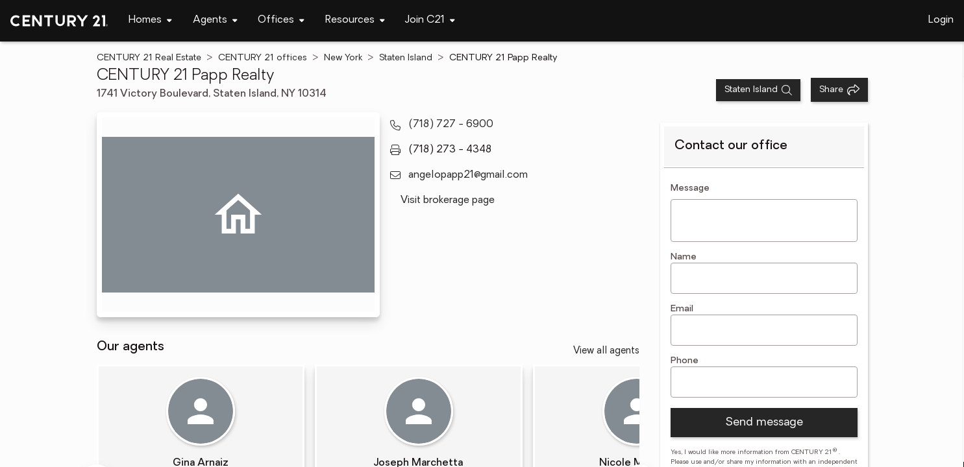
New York (343, 58)
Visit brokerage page (448, 200)
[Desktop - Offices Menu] (281, 20)
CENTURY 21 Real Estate (149, 58)
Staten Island (405, 58)
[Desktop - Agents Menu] (215, 20)
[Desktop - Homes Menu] (150, 20)
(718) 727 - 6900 (450, 124)
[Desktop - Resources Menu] (355, 20)
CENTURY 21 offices (262, 58)
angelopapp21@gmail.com (468, 175)
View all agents (606, 351)
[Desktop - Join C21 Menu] (430, 20)
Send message (764, 422)
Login (941, 20)
